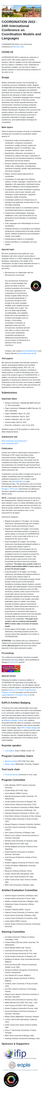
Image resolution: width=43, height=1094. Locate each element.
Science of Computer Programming (21, 690)
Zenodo (20, 720)
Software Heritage (10, 720)
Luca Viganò (9, 751)
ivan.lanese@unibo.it (30, 351)
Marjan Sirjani (10, 764)
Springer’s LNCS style (10, 489)
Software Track (7, 692)
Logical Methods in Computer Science (15, 695)
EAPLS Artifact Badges (29, 728)
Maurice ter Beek (11, 761)
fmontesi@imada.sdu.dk (27, 353)
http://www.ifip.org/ (18, 481)
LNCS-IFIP (14, 662)
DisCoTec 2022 (18, 47)
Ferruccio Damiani (11, 774)
